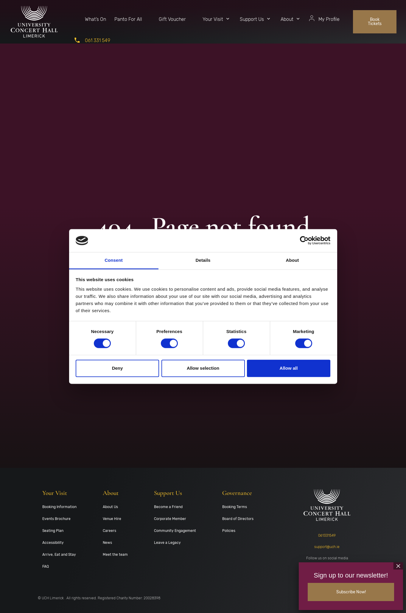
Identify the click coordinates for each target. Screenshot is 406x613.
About (287, 19)
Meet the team (115, 554)
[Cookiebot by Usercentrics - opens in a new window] (304, 240)
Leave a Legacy (167, 543)
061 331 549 (97, 40)
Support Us (252, 19)
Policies (228, 531)
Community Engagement (175, 531)
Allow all (289, 368)
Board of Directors (237, 519)
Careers (109, 531)
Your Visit (213, 19)
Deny (117, 368)
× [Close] (398, 565)
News (107, 543)
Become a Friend (168, 507)
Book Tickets (375, 21)
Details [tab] (203, 260)
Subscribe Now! (351, 591)
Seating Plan (52, 531)
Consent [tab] (114, 260)
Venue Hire (112, 519)
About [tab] (292, 260)
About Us (110, 507)
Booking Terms (234, 507)
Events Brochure (56, 519)
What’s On (95, 19)
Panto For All (128, 19)
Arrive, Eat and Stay (59, 554)
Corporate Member (170, 519)
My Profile (329, 19)
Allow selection (203, 368)
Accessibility (53, 543)
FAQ (45, 566)
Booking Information (59, 507)
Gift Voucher (172, 19)
